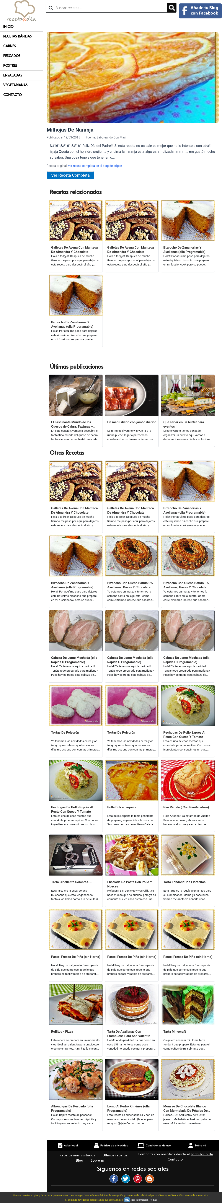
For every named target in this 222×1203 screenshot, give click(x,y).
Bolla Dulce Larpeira (122, 807)
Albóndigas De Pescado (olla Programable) (72, 1108)
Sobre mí (98, 1160)
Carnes (9, 46)
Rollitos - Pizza (62, 1032)
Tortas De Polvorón (65, 732)
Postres (10, 66)
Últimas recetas (115, 1155)
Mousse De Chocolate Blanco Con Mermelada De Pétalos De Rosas (185, 1108)
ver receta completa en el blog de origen (95, 166)
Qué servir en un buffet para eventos (183, 424)
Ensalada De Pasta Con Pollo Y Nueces (129, 884)
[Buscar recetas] (106, 8)
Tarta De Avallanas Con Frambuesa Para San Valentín (128, 1034)
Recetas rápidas (17, 36)
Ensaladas (12, 75)
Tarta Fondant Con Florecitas (184, 882)
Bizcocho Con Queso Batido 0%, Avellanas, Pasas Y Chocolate (130, 585)
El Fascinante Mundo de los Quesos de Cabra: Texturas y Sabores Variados (72, 424)
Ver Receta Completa (70, 175)
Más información (139, 1199)
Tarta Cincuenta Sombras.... (71, 882)
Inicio (8, 27)
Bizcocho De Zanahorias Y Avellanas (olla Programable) (184, 250)
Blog (80, 1160)
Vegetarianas (15, 85)
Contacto (12, 95)
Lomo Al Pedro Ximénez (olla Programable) (128, 1108)
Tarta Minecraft (174, 1032)
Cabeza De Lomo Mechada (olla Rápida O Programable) (74, 660)
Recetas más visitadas (78, 1155)
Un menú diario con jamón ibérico (131, 422)
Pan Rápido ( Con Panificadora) (186, 807)
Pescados (11, 56)
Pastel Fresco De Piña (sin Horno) (75, 957)
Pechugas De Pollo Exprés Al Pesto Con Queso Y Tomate (184, 735)
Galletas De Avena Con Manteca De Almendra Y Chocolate (74, 250)
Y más (153, 1199)
